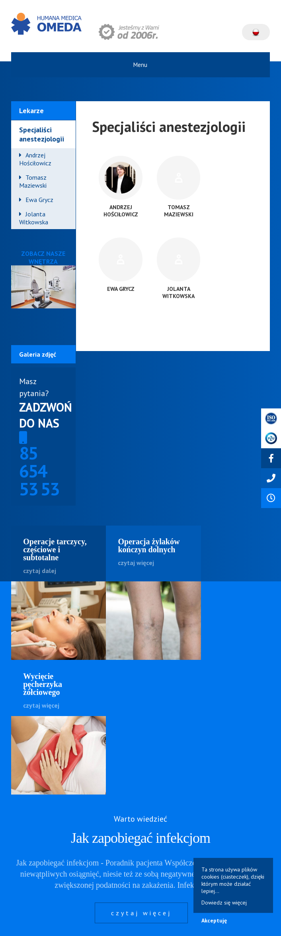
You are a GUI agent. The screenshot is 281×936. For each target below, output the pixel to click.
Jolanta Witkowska (33, 218)
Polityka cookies (119, 921)
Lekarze (31, 110)
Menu (140, 65)
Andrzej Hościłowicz (35, 159)
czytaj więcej (141, 779)
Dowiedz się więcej (224, 902)
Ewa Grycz (39, 200)
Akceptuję (214, 920)
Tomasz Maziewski (33, 181)
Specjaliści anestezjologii (41, 134)
